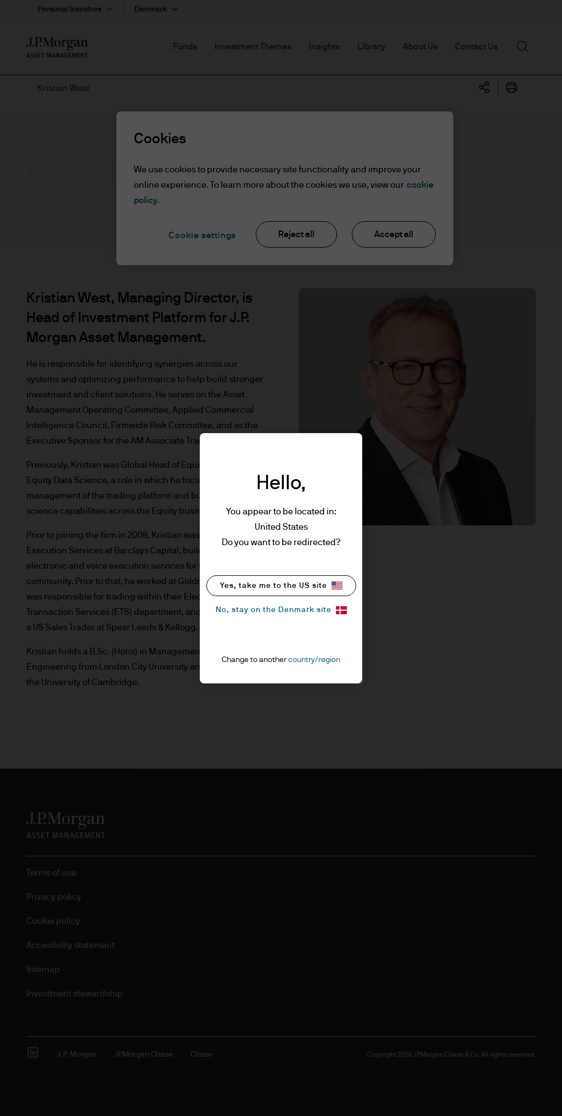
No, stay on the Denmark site (281, 610)
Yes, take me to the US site (281, 585)
